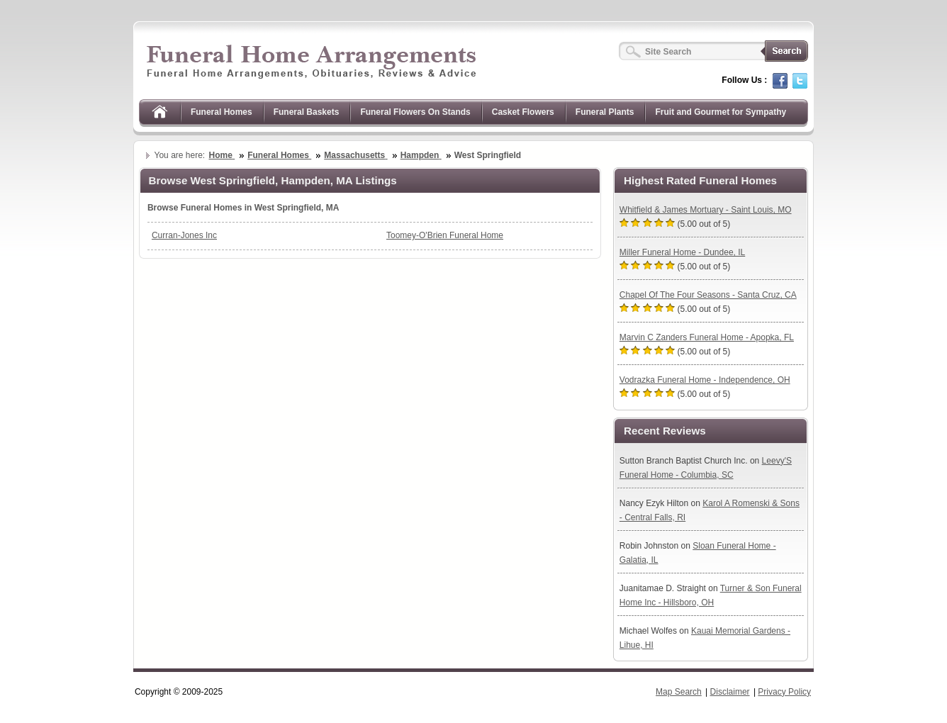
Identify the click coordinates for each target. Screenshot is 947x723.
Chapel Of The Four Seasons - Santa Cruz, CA (708, 295)
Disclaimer (730, 692)
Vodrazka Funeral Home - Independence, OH (705, 380)
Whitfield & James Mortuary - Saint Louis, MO (706, 210)
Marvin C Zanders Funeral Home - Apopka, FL (707, 337)
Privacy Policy (784, 692)
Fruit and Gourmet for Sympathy (720, 112)
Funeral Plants (605, 112)
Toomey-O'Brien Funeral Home (444, 235)
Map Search (679, 692)
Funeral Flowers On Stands (415, 112)
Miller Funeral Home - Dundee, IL (682, 252)
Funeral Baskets (307, 112)
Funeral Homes (221, 112)
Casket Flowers (523, 112)
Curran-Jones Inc (184, 235)
